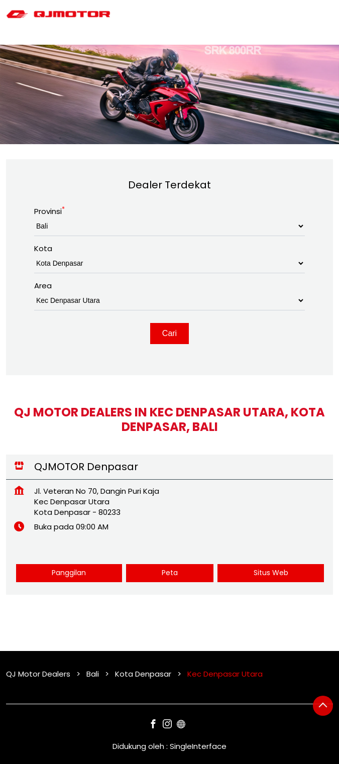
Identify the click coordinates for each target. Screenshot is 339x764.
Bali (92, 674)
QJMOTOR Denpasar (86, 467)
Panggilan (69, 573)
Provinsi (49, 211)
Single (198, 746)
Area (43, 285)
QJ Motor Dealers (39, 674)
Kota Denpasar (143, 674)
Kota (43, 248)
